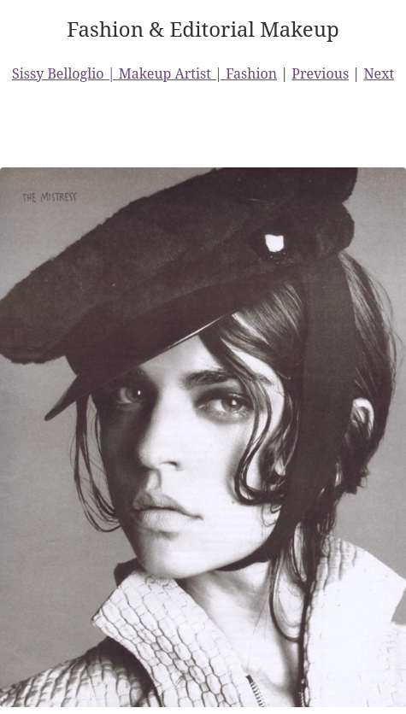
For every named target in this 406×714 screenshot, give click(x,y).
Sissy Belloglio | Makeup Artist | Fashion (144, 73)
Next (378, 73)
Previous (320, 73)
